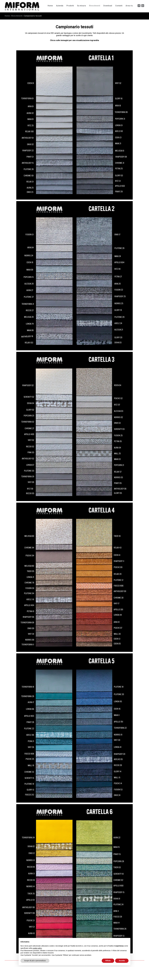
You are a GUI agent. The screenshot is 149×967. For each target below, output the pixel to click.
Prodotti (70, 6)
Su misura (81, 6)
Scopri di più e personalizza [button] (35, 961)
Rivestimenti (94, 6)
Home (50, 6)
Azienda (59, 6)
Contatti (118, 6)
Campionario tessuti (33, 16)
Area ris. (129, 6)
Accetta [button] (122, 961)
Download (107, 6)
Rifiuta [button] (108, 961)
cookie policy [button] (37, 948)
